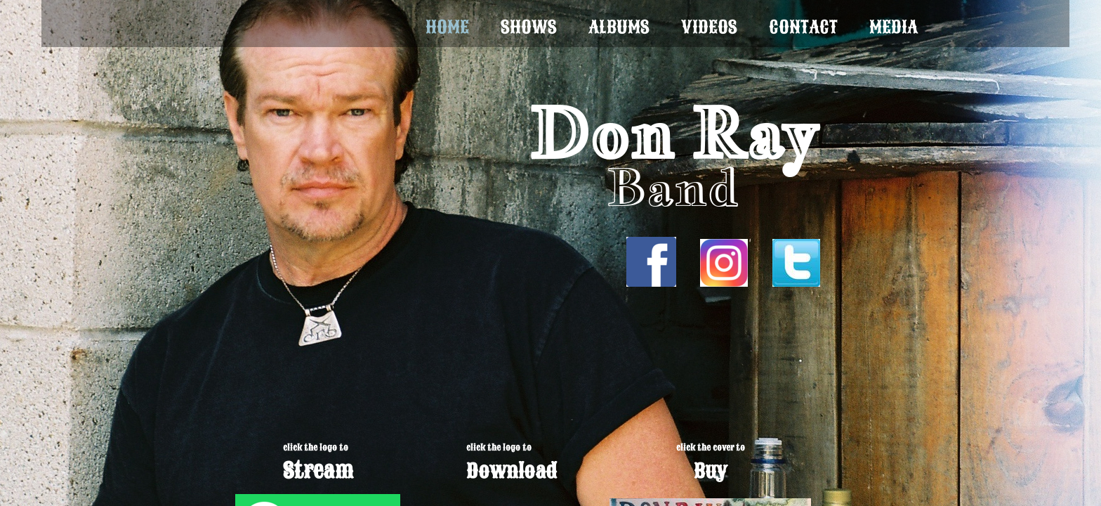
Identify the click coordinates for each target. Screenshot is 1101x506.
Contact (803, 27)
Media (893, 27)
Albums (619, 27)
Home (447, 27)
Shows (529, 27)
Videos (709, 27)
